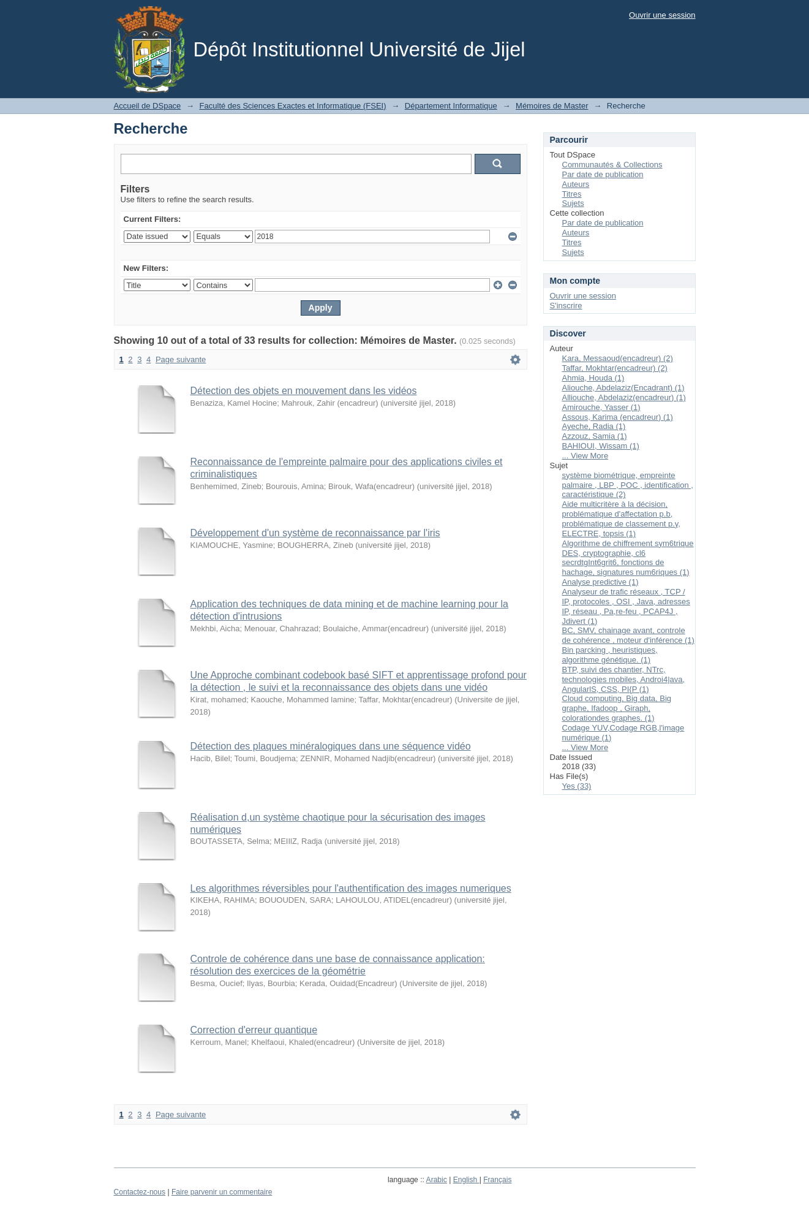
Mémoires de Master (552, 105)
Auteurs (576, 184)
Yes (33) (577, 786)
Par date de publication (603, 174)
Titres (572, 194)
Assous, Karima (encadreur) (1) (617, 417)
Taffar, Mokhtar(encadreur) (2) (615, 368)
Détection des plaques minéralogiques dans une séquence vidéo (330, 746)
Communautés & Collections (612, 164)
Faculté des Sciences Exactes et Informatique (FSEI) (293, 105)
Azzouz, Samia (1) (594, 436)
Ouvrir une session (662, 15)
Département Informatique (451, 105)
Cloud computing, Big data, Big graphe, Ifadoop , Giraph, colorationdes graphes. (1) (617, 708)
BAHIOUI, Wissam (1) (600, 445)
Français (497, 1179)
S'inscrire (566, 305)
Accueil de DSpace (147, 105)
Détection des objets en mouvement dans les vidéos (303, 390)
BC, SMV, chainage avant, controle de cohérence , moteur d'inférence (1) (628, 635)
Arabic (436, 1179)
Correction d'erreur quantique (254, 1030)
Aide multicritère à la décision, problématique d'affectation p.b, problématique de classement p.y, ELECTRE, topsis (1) (621, 518)
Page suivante (181, 359)
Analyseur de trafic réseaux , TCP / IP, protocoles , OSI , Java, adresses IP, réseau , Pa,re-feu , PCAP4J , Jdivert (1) (626, 606)
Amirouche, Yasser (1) (601, 407)
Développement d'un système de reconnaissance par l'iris (315, 533)
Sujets (573, 203)
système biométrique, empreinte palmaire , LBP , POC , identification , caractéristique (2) (627, 485)
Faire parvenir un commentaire (221, 1192)
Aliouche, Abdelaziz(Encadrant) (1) (623, 387)
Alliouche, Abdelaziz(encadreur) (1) (624, 397)
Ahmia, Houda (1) (593, 377)
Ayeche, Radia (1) (594, 426)
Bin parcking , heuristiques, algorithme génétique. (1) (610, 654)
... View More (585, 455)
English (466, 1179)
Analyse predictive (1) (600, 582)
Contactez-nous (140, 1192)
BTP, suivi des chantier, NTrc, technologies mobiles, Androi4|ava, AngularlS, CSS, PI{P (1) (623, 679)
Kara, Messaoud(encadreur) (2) (617, 358)
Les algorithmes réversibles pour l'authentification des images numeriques (350, 888)
